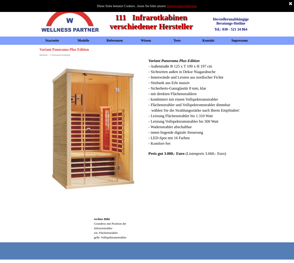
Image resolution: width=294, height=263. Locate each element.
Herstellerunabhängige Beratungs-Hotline (231, 21)
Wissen (146, 40)
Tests (177, 40)
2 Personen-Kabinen (60, 55)
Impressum (240, 40)
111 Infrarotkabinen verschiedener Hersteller (151, 22)
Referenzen (115, 40)
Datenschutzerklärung (181, 6)
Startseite (52, 40)
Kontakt (208, 40)
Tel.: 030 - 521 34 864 (230, 29)
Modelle (83, 40)
